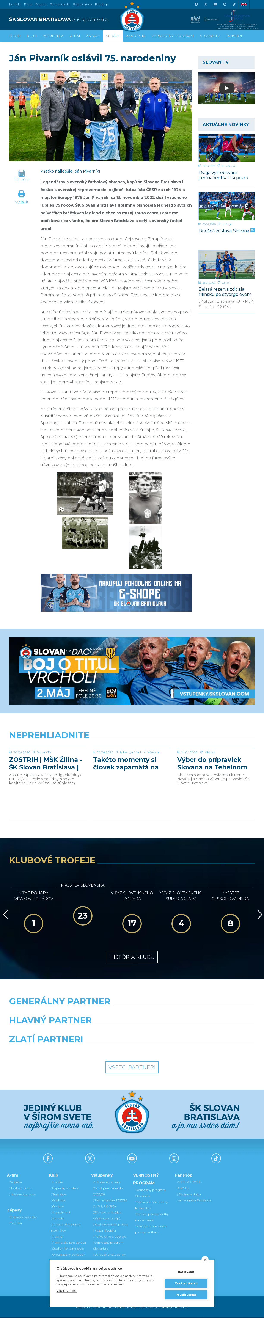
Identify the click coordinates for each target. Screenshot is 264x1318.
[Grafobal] (100, 1032)
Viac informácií (67, 1290)
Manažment (60, 1213)
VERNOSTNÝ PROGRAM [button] (172, 36)
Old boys (58, 1201)
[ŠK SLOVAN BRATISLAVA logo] (69, 19)
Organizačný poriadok (68, 1255)
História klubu (132, 958)
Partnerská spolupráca (68, 1243)
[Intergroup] (100, 1051)
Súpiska (15, 1183)
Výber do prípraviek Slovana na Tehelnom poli (212, 795)
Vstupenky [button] (53, 36)
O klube (57, 1207)
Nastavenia (186, 1272)
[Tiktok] (234, 4)
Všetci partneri (132, 1068)
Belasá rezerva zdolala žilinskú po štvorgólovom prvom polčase (224, 292)
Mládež (209, 784)
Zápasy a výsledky (23, 1218)
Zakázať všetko (186, 1283)
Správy (113, 36)
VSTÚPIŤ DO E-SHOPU (189, 1186)
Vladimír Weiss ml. (147, 784)
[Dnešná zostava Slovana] (226, 206)
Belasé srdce (82, 4)
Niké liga (227, 224)
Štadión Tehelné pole (67, 1249)
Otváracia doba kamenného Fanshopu (194, 1198)
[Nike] (132, 1013)
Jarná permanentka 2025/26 (108, 1192)
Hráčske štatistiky (22, 1195)
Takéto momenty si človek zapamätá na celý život (126, 795)
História (57, 1183)
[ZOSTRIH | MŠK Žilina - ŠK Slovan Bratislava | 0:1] (48, 764)
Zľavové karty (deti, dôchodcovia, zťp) (107, 1216)
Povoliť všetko (186, 1294)
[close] (205, 1259)
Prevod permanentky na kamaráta (151, 1218)
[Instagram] (224, 4)
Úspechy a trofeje (65, 1189)
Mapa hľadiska (104, 1231)
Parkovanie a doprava (110, 1237)
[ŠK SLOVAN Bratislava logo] (132, 16)
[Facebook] (196, 4)
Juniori (226, 282)
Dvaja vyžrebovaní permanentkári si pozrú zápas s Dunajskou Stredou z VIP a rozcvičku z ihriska (225, 175)
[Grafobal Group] (163, 1051)
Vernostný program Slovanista (108, 1246)
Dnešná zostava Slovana (226, 230)
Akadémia (135, 36)
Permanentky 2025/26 (110, 1201)
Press (28, 4)
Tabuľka (15, 1224)
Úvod (15, 36)
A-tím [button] (75, 36)
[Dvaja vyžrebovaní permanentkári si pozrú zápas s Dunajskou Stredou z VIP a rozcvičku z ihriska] (226, 148)
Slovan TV (44, 784)
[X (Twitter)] (205, 4)
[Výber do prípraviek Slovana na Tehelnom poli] (216, 764)
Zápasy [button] (93, 36)
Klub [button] (32, 36)
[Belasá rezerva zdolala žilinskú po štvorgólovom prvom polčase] (226, 264)
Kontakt (57, 1219)
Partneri (57, 1237)
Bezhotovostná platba (110, 1225)
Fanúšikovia (229, 166)
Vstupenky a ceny (107, 1183)
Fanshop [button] (235, 36)
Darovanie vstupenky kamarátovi (109, 1258)
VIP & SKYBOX (104, 1207)
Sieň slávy (58, 1195)
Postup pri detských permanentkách (151, 1230)
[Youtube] (215, 4)
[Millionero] (163, 1032)
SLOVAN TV (210, 36)
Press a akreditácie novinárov (65, 1228)
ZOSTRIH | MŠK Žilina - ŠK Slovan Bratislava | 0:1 (45, 795)
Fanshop (101, 4)
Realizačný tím (20, 1189)
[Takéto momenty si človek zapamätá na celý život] (132, 764)
